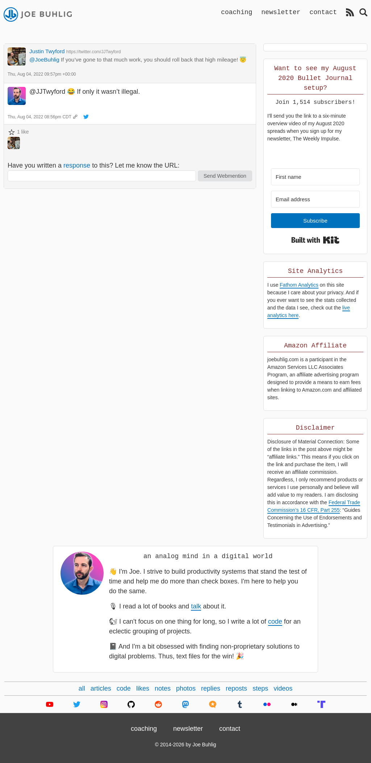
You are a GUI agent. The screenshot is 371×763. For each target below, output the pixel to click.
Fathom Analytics (299, 285)
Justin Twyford (47, 51)
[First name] (315, 176)
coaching (236, 12)
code (275, 621)
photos (186, 688)
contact (323, 12)
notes (163, 688)
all (82, 688)
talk (196, 606)
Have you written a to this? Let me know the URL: (93, 165)
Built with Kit (315, 239)
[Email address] (315, 199)
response (76, 165)
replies (210, 688)
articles (101, 688)
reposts (236, 688)
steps (260, 688)
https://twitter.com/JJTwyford (93, 51)
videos (283, 688)
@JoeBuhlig (44, 59)
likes (142, 688)
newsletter (280, 12)
